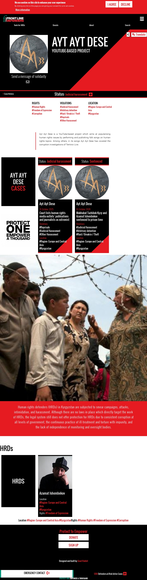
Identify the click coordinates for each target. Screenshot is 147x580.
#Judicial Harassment (69, 106)
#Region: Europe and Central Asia (43, 520)
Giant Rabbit (83, 560)
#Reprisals (65, 117)
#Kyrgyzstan (93, 113)
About (91, 25)
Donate (55, 25)
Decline (125, 4)
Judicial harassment (76, 94)
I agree (112, 4)
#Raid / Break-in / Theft (70, 113)
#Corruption (37, 113)
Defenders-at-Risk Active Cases (108, 573)
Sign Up (73, 545)
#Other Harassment (69, 120)
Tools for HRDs (19, 25)
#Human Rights (39, 106)
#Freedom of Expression (42, 110)
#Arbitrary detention (69, 110)
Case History (9, 94)
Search (127, 25)
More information (23, 9)
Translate (141, 34)
